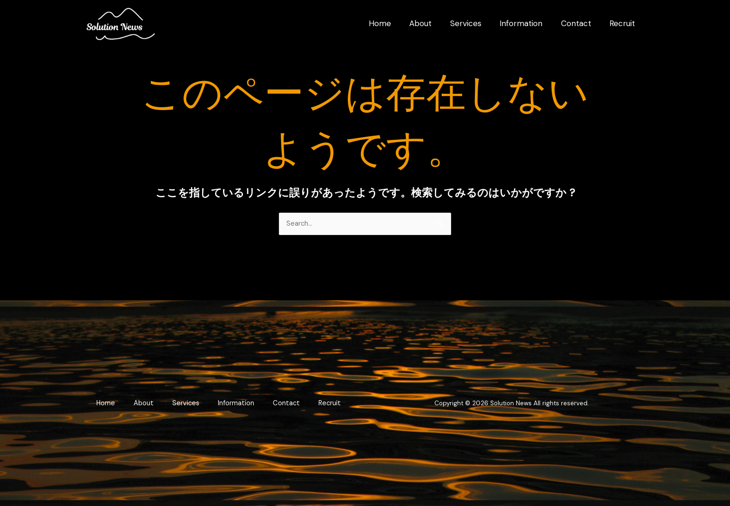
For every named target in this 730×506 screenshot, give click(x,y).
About (164, 398)
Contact (307, 398)
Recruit (218, 408)
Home (125, 398)
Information (257, 398)
